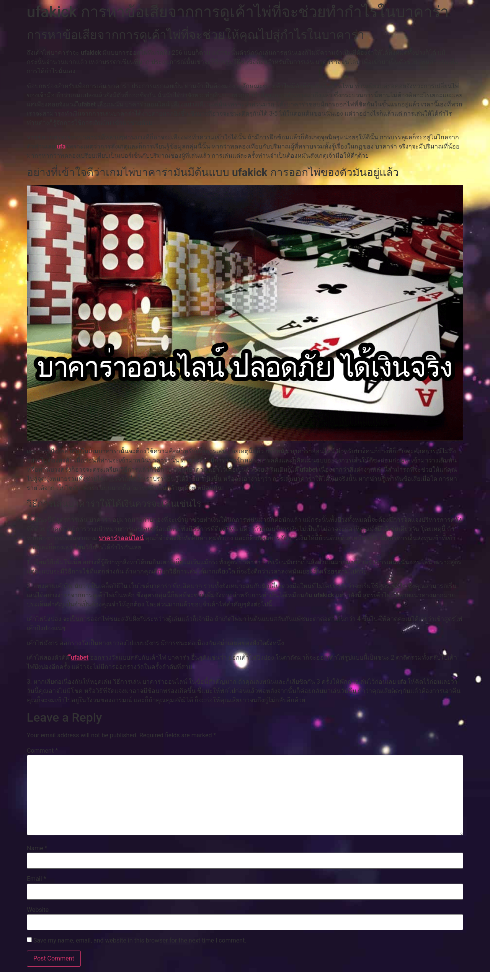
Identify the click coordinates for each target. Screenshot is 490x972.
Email (36, 879)
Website (38, 910)
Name (37, 848)
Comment (42, 751)
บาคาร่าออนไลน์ (121, 538)
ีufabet (79, 657)
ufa (61, 146)
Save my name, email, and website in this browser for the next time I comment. (140, 941)
